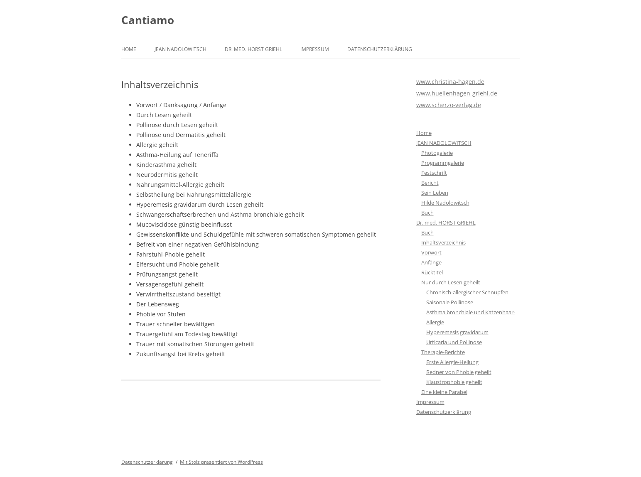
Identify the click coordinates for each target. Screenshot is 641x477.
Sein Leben (434, 192)
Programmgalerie (442, 162)
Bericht (430, 182)
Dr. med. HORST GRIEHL (253, 49)
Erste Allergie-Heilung (452, 362)
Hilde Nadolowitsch (445, 202)
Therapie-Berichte (443, 352)
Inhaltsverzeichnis (443, 242)
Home (128, 49)
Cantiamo (147, 19)
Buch (427, 212)
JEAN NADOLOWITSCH (180, 49)
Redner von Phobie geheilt (458, 372)
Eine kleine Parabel (444, 392)
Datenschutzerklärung (379, 49)
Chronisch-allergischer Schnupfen (467, 292)
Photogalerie (437, 153)
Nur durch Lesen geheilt (450, 282)
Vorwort (431, 252)
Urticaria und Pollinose (454, 342)
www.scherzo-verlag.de (448, 105)
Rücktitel (432, 272)
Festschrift (434, 172)
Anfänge (431, 262)
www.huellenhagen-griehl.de (456, 93)
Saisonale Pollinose (449, 302)
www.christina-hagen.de (450, 82)
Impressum (314, 49)
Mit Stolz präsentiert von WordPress (221, 461)
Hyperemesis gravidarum (457, 332)
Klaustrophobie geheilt (454, 382)
